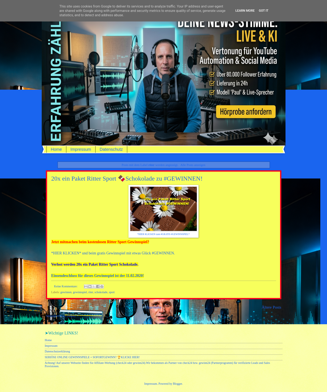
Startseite (153, 307)
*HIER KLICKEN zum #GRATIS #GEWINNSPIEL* (163, 234)
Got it (263, 11)
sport (112, 292)
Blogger (177, 383)
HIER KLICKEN (66, 253)
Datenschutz (111, 149)
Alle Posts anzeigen (192, 165)
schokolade (100, 292)
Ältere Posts (271, 307)
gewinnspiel (80, 292)
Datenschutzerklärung (57, 351)
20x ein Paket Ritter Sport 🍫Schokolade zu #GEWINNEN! (127, 178)
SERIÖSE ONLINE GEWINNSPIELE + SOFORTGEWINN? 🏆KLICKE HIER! (92, 357)
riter (90, 292)
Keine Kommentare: (66, 286)
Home (56, 149)
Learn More (245, 11)
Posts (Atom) (67, 316)
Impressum (80, 149)
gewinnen (66, 292)
